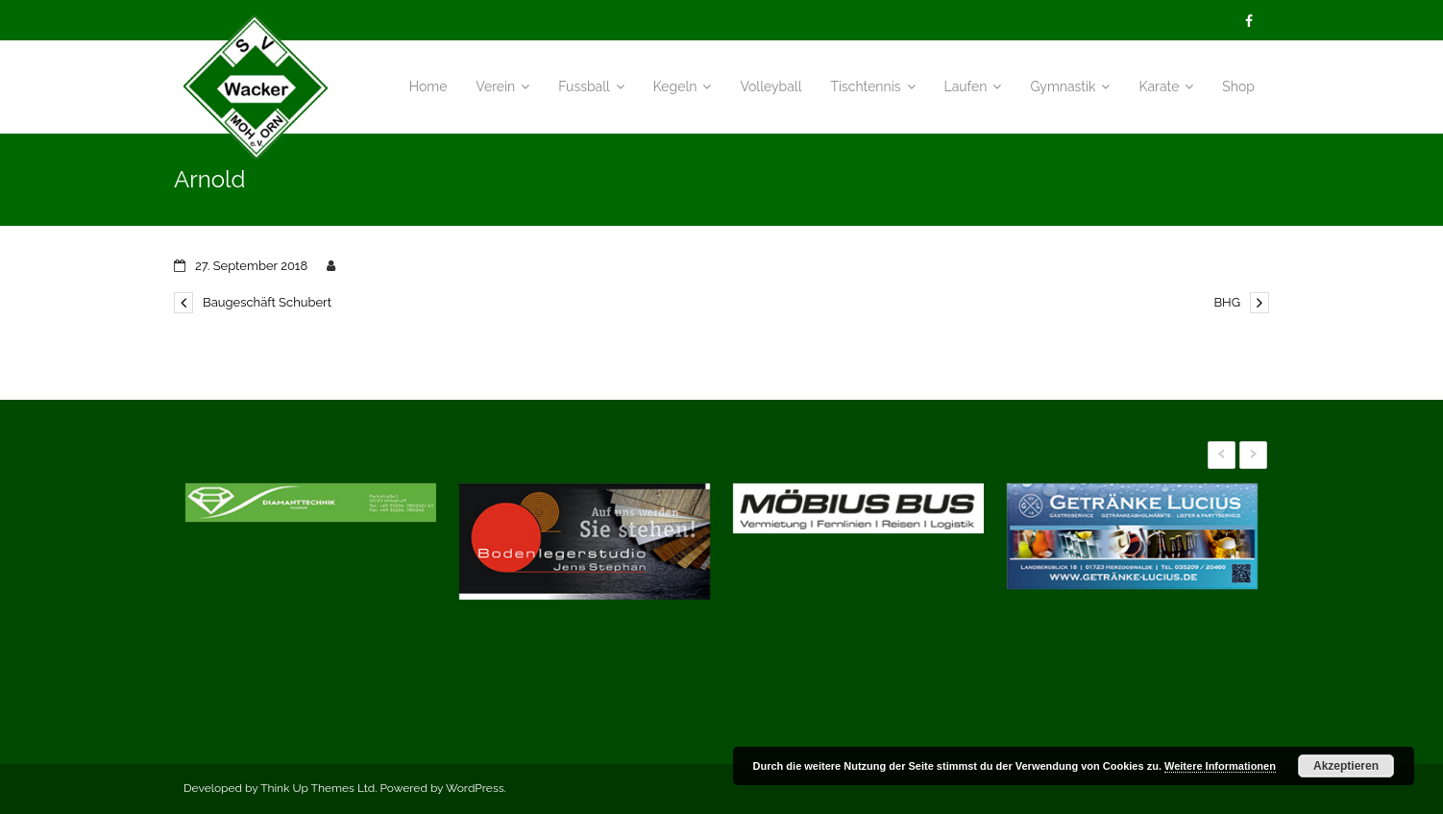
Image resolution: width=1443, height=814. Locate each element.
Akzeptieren (1346, 766)
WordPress (475, 788)
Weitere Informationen (1220, 766)
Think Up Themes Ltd (317, 788)
